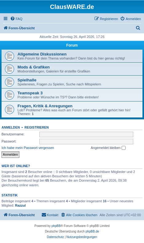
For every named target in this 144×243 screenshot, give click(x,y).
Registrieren (37, 127)
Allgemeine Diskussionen (42, 54)
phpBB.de (92, 231)
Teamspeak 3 (30, 93)
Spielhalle (27, 80)
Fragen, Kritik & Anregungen (45, 106)
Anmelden (11, 127)
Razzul (20, 205)
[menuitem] (16, 19)
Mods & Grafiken (34, 67)
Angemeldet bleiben (108, 148)
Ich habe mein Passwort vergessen (28, 148)
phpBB (56, 226)
